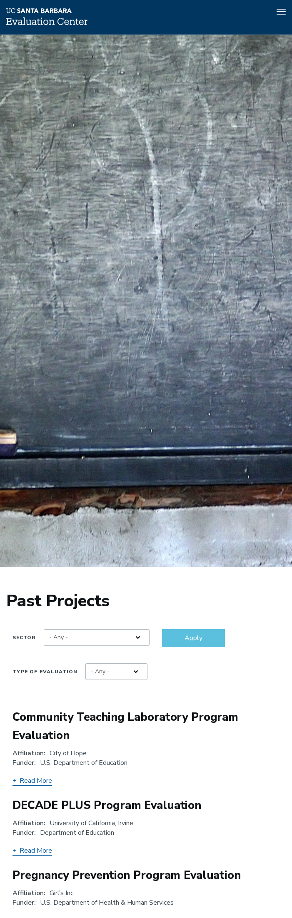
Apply (193, 638)
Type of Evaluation (44, 671)
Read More (32, 780)
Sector (24, 637)
